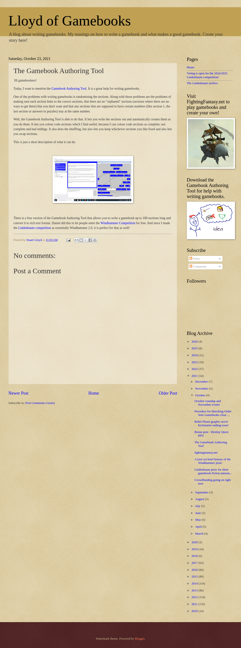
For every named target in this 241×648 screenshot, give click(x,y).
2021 (195, 376)
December (202, 381)
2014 (195, 583)
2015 (195, 576)
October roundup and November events (207, 402)
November (202, 388)
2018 (195, 556)
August (200, 499)
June (198, 513)
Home (93, 393)
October (200, 395)
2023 (195, 362)
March (199, 533)
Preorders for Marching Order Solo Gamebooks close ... (212, 413)
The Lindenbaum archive (202, 83)
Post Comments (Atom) (40, 403)
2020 (195, 542)
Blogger (140, 638)
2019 (195, 549)
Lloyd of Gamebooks (69, 21)
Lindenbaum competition (34, 228)
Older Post (168, 393)
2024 (195, 355)
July (198, 506)
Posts (194, 258)
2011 (195, 604)
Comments (197, 266)
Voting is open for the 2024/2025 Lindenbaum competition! (207, 75)
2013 (195, 590)
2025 (195, 348)
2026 (195, 341)
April (198, 526)
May (198, 519)
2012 (195, 597)
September (202, 492)
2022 (195, 369)
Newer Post (18, 393)
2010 (195, 611)
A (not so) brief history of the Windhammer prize (212, 461)
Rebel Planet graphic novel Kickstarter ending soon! (211, 423)
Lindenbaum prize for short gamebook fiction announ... (213, 471)
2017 (195, 563)
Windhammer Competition (118, 223)
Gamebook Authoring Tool (68, 88)
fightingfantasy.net (205, 452)
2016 (195, 570)
